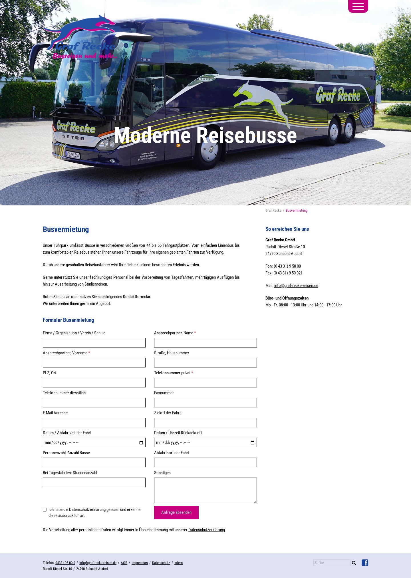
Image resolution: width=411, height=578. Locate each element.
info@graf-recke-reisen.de (296, 285)
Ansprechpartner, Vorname (66, 352)
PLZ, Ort (49, 372)
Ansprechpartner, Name (175, 333)
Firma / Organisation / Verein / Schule (74, 333)
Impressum (140, 563)
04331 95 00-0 (65, 563)
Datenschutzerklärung (206, 529)
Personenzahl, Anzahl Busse (66, 452)
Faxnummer (164, 392)
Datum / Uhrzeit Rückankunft (178, 432)
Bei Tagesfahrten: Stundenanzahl (70, 472)
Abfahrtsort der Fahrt (171, 452)
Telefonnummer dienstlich (64, 392)
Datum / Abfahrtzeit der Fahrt (67, 432)
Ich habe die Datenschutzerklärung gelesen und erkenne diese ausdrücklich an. (91, 512)
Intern (178, 563)
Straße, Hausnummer (171, 352)
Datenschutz (161, 563)
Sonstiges (162, 472)
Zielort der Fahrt (167, 412)
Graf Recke (273, 210)
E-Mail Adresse (55, 412)
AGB (124, 563)
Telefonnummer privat (173, 372)
